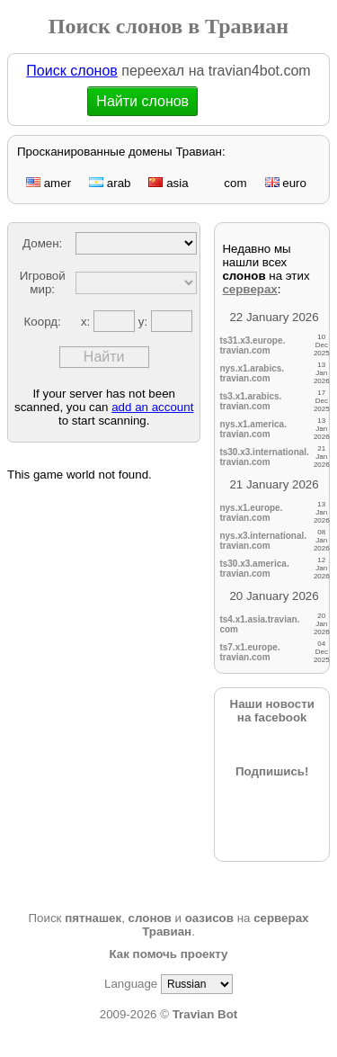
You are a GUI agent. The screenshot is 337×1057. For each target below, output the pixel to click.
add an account (152, 407)
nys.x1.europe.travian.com (250, 513)
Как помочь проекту (169, 954)
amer (48, 183)
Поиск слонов (71, 70)
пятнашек (93, 918)
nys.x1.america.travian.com (253, 429)
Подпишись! (272, 771)
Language (130, 983)
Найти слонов (142, 101)
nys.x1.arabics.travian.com (251, 373)
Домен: (42, 243)
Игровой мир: (43, 282)
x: (87, 321)
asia (168, 183)
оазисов (209, 918)
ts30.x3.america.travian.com (253, 568)
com (227, 183)
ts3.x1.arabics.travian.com (250, 401)
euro (285, 183)
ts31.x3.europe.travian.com (252, 345)
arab (109, 183)
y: (144, 321)
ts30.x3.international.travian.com (263, 457)
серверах (249, 289)
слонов (150, 918)
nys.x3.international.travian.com (262, 541)
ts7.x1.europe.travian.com (249, 652)
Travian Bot (205, 1014)
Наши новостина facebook (272, 710)
